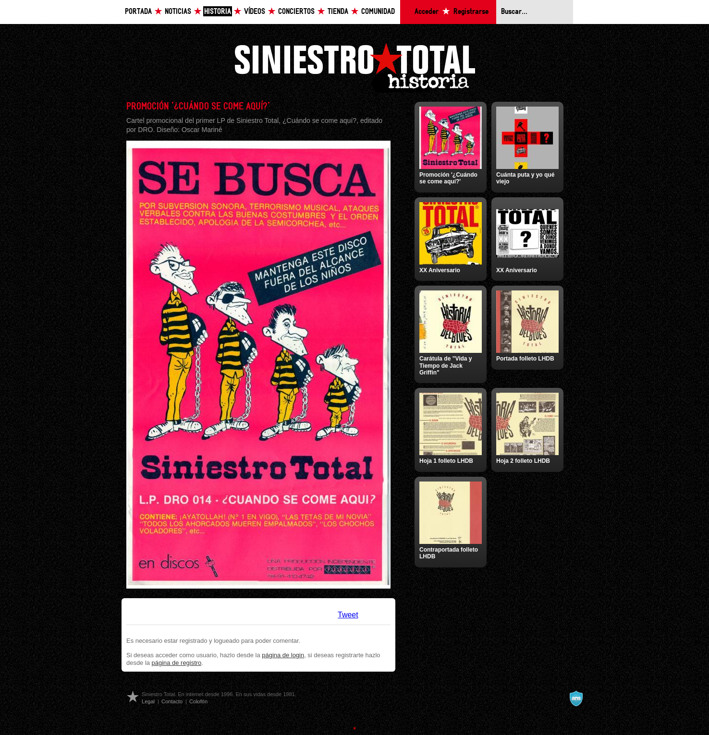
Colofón (198, 701)
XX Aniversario (439, 270)
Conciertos (296, 11)
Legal (148, 701)
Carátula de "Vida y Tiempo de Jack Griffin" (445, 365)
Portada (138, 11)
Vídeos (254, 11)
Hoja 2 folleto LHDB (523, 461)
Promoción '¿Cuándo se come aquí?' (448, 178)
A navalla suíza (576, 698)
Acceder (427, 11)
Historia (217, 11)
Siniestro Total (354, 66)
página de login (283, 655)
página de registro (177, 662)
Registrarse (471, 11)
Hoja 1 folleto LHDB (446, 461)
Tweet (348, 615)
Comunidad (378, 11)
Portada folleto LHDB (525, 358)
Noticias (178, 11)
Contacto (172, 701)
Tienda (338, 11)
